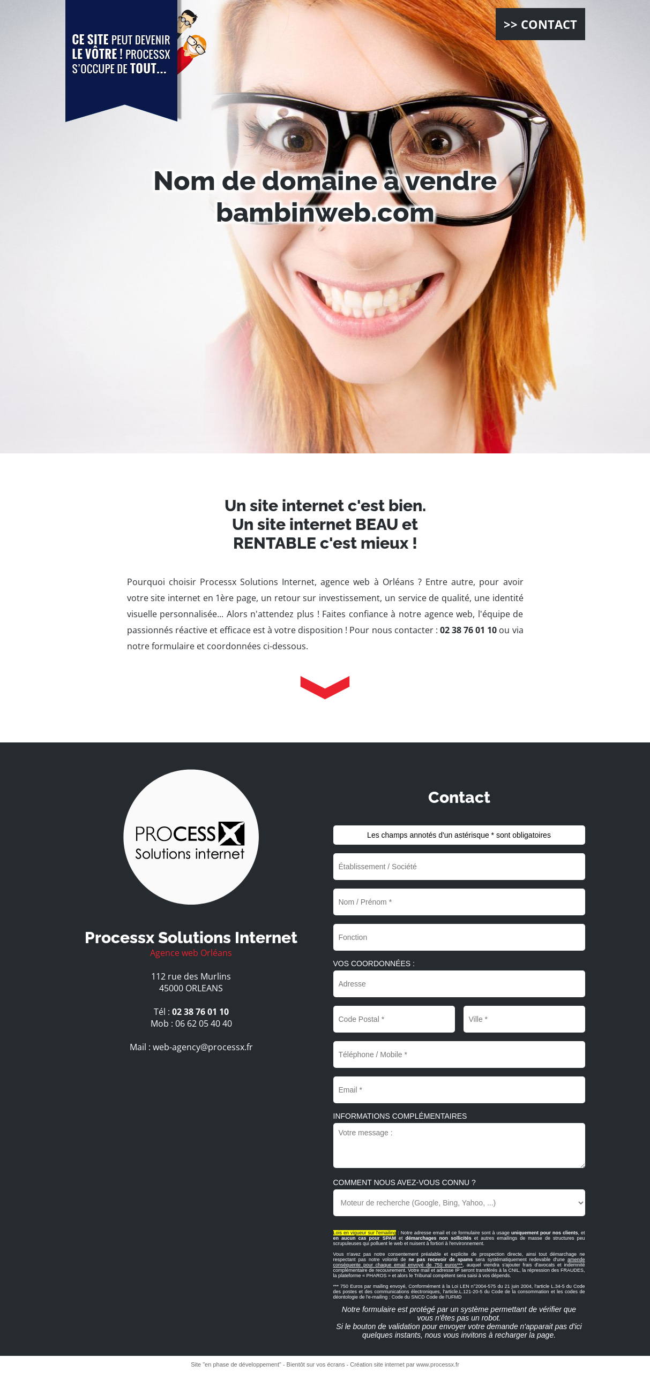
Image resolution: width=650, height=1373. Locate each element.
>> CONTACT (540, 24)
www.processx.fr (437, 1364)
